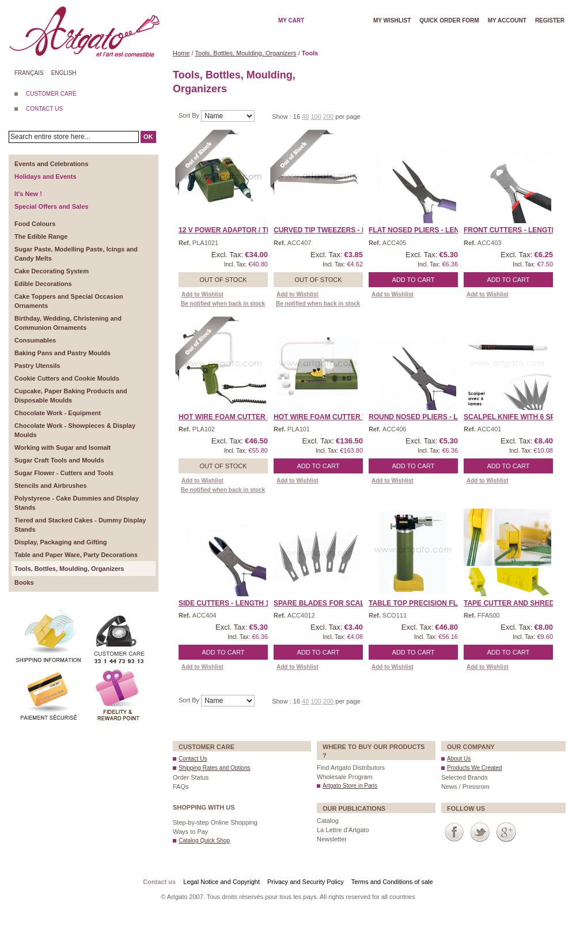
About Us (459, 758)
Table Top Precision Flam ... (422, 603)
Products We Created (474, 768)
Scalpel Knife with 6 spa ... (515, 417)
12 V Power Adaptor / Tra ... (231, 230)
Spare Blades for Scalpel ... (329, 603)
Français (29, 73)
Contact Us (193, 758)
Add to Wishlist (202, 294)
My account (507, 20)
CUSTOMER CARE (51, 94)
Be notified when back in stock (223, 303)
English (64, 73)
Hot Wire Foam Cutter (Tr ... (232, 417)
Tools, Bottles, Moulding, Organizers (246, 53)
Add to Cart (413, 279)
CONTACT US (44, 109)
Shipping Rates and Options (215, 768)
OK (148, 136)
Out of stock (223, 279)
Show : (282, 116)
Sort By (190, 115)
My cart (291, 20)
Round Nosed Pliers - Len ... (422, 417)
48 (305, 116)
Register (549, 20)
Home (181, 53)
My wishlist (392, 20)
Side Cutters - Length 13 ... (230, 603)
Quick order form (449, 20)
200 (328, 116)
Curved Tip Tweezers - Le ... (326, 230)
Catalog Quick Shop (204, 840)
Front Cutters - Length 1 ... (517, 230)
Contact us (159, 881)
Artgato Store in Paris (350, 786)
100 (315, 116)
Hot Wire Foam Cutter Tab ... (329, 417)
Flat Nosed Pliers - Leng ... (420, 230)
